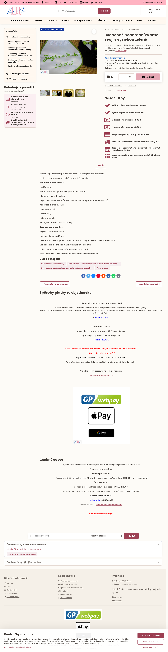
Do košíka (148, 76)
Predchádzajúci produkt (55, 284)
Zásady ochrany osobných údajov (17, 647)
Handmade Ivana (119, 90)
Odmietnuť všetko (151, 642)
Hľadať (104, 11)
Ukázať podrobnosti (150, 647)
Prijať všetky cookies (151, 635)
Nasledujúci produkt (149, 284)
